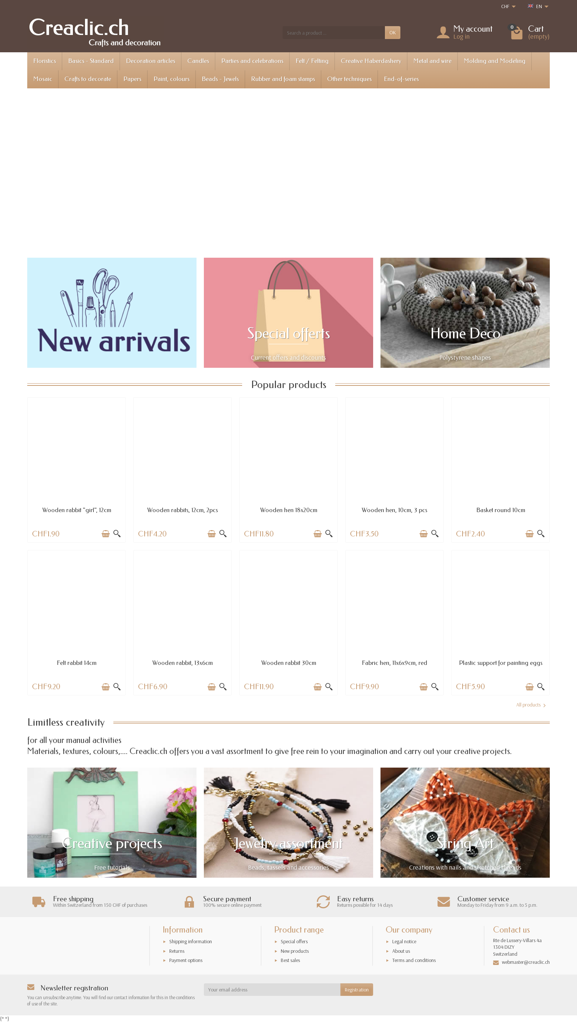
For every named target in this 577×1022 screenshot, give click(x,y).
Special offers (294, 941)
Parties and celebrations (252, 60)
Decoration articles (150, 60)
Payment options (185, 960)
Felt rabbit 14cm (76, 662)
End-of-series (401, 78)
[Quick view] (117, 534)
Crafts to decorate (87, 78)
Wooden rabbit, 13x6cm (182, 662)
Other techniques (349, 78)
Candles (198, 60)
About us (401, 951)
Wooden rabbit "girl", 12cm (76, 510)
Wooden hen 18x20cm (288, 510)
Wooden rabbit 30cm (288, 662)
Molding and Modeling (494, 60)
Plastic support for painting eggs (500, 662)
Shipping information (190, 941)
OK (392, 32)
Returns (176, 951)
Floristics (44, 60)
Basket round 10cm (500, 510)
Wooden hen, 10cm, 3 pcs (394, 510)
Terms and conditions (414, 960)
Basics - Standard (91, 60)
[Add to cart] (105, 534)
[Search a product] (334, 32)
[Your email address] (272, 989)
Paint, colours (171, 78)
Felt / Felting (312, 60)
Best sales (290, 960)
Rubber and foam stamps (283, 78)
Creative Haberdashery (371, 60)
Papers (132, 78)
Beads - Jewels (220, 78)
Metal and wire (432, 60)
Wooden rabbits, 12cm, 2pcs (182, 510)
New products (295, 951)
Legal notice (404, 941)
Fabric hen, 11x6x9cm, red (394, 662)
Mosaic (42, 78)
